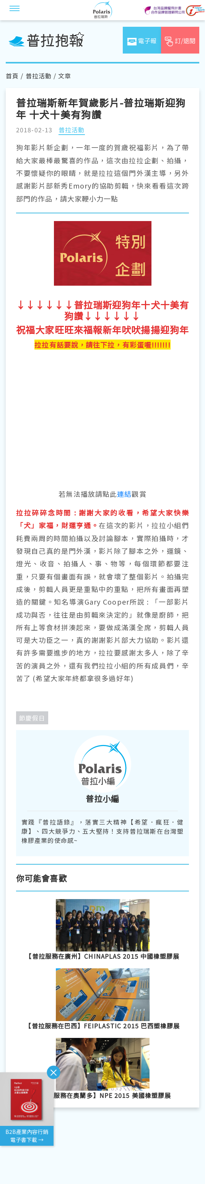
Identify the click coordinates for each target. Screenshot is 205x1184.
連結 (124, 494)
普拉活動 (39, 75)
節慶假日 (32, 717)
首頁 (12, 75)
